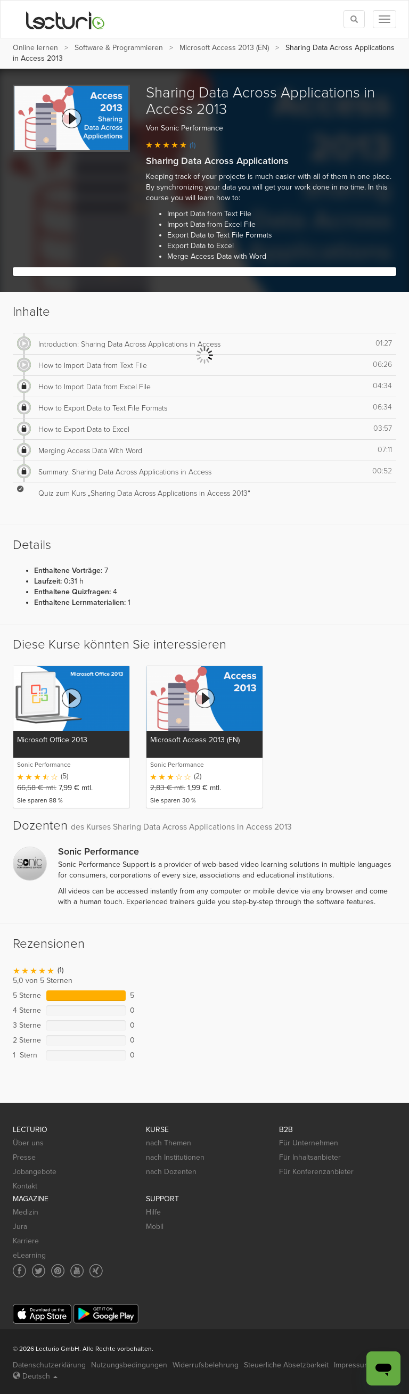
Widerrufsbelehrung (206, 1365)
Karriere (26, 1240)
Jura (20, 1226)
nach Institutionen (175, 1157)
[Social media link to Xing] (96, 1270)
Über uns (28, 1142)
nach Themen (168, 1142)
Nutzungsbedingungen (129, 1365)
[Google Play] (105, 1314)
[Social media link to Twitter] (38, 1270)
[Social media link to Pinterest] (57, 1270)
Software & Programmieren (119, 47)
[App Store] (42, 1314)
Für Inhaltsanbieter (310, 1157)
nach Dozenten (171, 1171)
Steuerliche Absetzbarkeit (286, 1365)
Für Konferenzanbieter (316, 1171)
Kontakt (25, 1186)
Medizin (25, 1212)
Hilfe (153, 1212)
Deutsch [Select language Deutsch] (35, 1376)
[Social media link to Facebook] (19, 1270)
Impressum (352, 1365)
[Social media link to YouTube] (77, 1270)
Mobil (154, 1226)
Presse (24, 1157)
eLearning (29, 1255)
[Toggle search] (354, 19)
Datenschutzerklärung (49, 1365)
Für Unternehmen (308, 1142)
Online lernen (35, 47)
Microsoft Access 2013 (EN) (224, 47)
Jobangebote (34, 1171)
